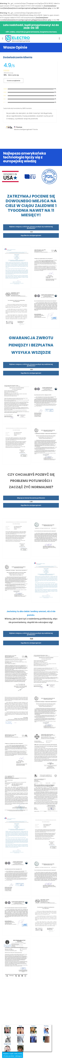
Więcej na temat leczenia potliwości (31, 498)
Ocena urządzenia (13, 81)
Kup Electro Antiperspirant (31, 235)
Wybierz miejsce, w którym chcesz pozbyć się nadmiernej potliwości (31, 227)
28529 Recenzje (8, 73)
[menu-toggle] (2, 38)
